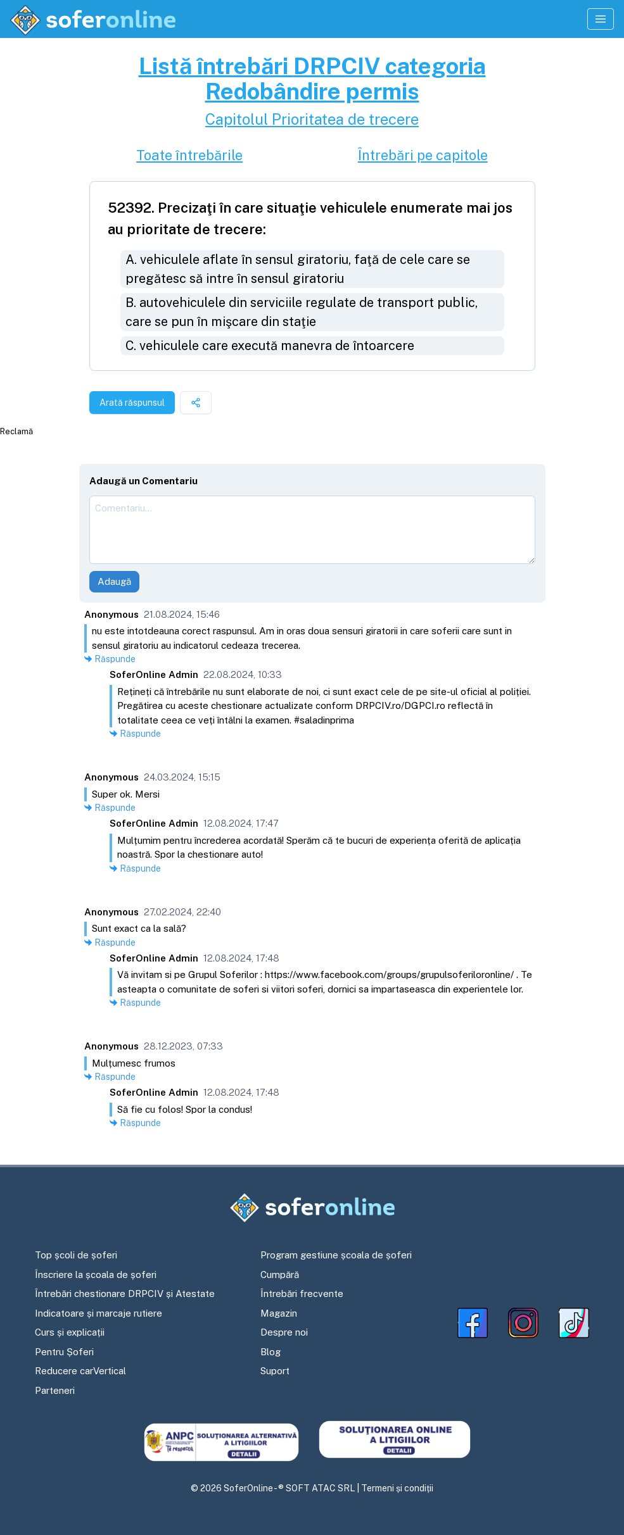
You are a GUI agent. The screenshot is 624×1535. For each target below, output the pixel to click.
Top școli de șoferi (76, 1255)
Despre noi (284, 1332)
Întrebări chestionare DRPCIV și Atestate (125, 1293)
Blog (270, 1351)
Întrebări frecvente (301, 1293)
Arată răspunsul (132, 403)
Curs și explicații (70, 1332)
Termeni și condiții (397, 1488)
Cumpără (279, 1274)
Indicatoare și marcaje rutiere (98, 1313)
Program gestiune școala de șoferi (336, 1255)
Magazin (278, 1313)
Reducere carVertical (80, 1370)
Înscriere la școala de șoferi (95, 1274)
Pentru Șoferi (64, 1351)
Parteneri (55, 1390)
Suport (275, 1370)
